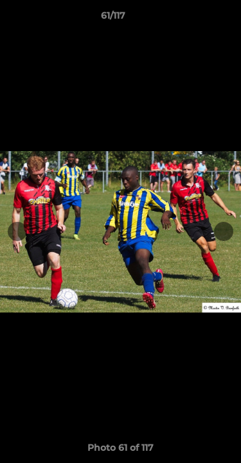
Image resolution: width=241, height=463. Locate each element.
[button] (194, 18)
